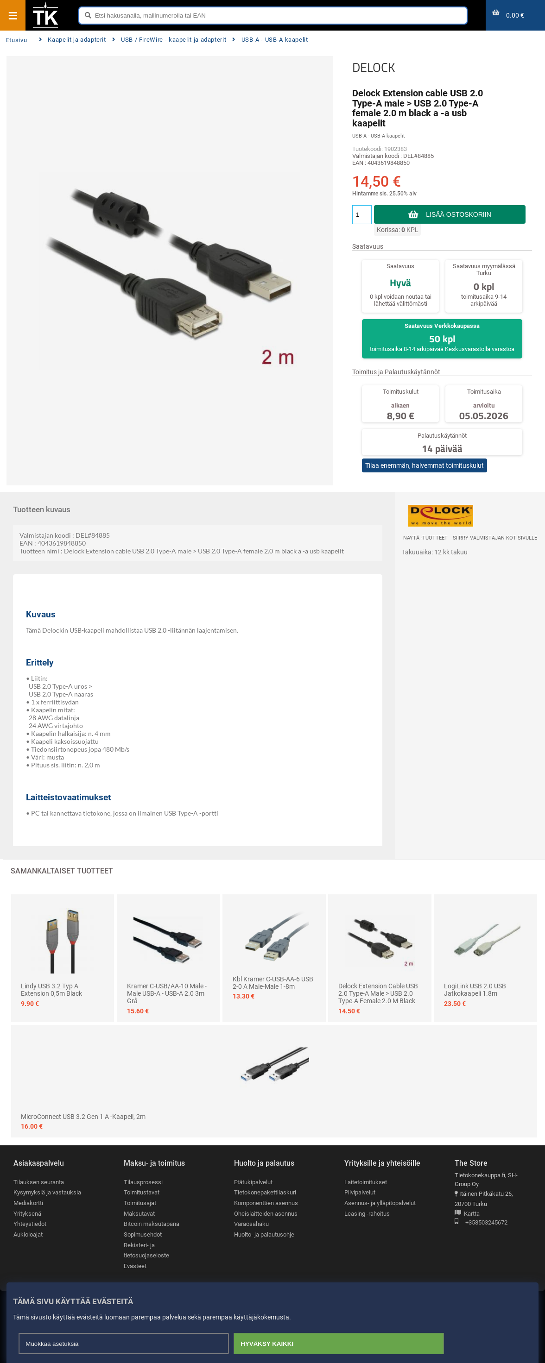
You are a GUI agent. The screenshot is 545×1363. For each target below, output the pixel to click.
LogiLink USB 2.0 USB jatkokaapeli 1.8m (475, 989)
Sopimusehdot (143, 1234)
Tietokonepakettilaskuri (265, 1192)
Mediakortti (28, 1203)
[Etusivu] (45, 27)
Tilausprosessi (143, 1182)
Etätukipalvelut (253, 1182)
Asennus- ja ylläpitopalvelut (380, 1203)
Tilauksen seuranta (38, 1182)
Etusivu (16, 40)
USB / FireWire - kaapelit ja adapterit (169, 39)
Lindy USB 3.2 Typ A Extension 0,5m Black (51, 989)
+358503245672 (481, 1223)
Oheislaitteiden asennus (266, 1213)
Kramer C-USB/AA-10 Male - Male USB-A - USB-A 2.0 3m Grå (167, 993)
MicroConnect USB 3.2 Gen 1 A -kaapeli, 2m (83, 1116)
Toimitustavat (141, 1192)
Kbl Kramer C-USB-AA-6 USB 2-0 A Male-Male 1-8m (273, 982)
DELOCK (373, 67)
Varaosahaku (251, 1223)
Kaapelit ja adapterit (72, 39)
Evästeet (135, 1266)
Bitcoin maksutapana (151, 1223)
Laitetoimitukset (365, 1182)
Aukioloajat (28, 1234)
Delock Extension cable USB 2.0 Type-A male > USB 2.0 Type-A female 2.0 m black (378, 993)
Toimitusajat (140, 1203)
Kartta (467, 1214)
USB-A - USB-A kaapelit (270, 39)
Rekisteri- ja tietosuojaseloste (146, 1250)
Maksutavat (139, 1213)
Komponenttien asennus (266, 1203)
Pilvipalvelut (359, 1192)
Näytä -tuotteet (425, 538)
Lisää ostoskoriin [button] (458, 214)
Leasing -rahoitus (367, 1213)
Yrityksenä (27, 1213)
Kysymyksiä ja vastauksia (47, 1192)
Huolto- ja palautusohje (264, 1234)
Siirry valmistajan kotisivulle (495, 538)
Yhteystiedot (29, 1223)
